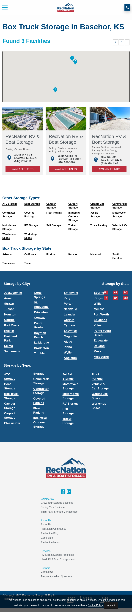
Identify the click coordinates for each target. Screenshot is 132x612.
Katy (67, 298)
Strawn (9, 303)
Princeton (41, 312)
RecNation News (50, 542)
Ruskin (9, 330)
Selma (8, 345)
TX (105, 298)
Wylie (68, 352)
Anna (8, 298)
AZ (115, 292)
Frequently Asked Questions (56, 576)
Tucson (9, 309)
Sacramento (12, 351)
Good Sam (47, 537)
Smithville (71, 292)
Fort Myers (11, 325)
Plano (68, 347)
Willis (97, 303)
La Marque (41, 342)
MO (126, 298)
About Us (46, 524)
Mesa (97, 351)
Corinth (69, 319)
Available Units (22, 169)
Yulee (98, 325)
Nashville (70, 309)
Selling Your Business (53, 507)
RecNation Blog (49, 533)
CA (116, 298)
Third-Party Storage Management (59, 511)
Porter (68, 303)
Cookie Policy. (95, 605)
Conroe (9, 319)
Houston (10, 314)
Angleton (70, 357)
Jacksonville (13, 292)
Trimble (39, 353)
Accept (111, 605)
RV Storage (71, 403)
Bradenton (41, 348)
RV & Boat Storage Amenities (57, 554)
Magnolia (70, 336)
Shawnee (70, 330)
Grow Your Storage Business (57, 502)
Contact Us (47, 572)
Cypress (70, 325)
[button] (55, 90)
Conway (39, 317)
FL (105, 292)
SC (125, 292)
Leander (69, 314)
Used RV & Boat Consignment (58, 559)
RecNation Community (53, 528)
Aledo (68, 341)
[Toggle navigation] (3, 7)
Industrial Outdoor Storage (40, 422)
